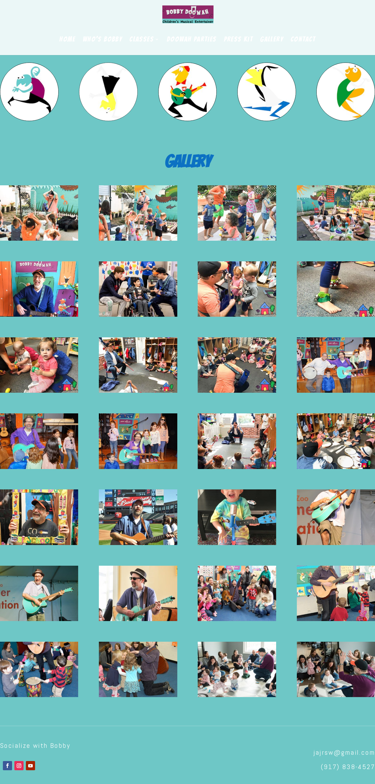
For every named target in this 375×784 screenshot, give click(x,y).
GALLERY (271, 40)
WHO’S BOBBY (102, 40)
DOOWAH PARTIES (192, 40)
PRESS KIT (238, 40)
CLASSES (141, 40)
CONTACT (303, 40)
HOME (67, 40)
